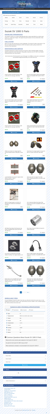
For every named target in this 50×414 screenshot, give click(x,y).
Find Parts (25, 365)
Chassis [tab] (31, 310)
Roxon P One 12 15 (8, 404)
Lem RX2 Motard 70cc (8, 399)
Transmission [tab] (15, 310)
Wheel (41, 24)
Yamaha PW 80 (7, 389)
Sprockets (20, 24)
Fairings (6, 21)
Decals (34, 17)
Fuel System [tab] (24, 310)
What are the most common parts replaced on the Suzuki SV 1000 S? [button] (21, 340)
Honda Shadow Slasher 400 (9, 388)
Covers (27, 17)
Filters (13, 21)
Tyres (34, 24)
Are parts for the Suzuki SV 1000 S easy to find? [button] (17, 342)
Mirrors (34, 21)
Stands (27, 24)
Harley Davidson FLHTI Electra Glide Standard (13, 400)
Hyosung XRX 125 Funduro (9, 406)
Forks (20, 21)
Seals (41, 21)
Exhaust (41, 17)
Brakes (13, 17)
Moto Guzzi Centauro (8, 395)
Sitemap (33, 410)
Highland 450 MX (7, 398)
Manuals (27, 21)
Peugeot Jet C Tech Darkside (10, 390)
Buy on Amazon (36, 81)
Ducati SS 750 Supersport (9, 393)
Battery (6, 17)
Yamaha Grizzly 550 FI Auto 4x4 (10, 397)
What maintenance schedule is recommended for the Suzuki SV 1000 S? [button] (22, 345)
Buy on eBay (14, 81)
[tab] (25, 340)
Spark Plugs (13, 24)
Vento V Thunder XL (8, 394)
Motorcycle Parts (25, 410)
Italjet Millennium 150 (8, 392)
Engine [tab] (8, 310)
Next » (28, 292)
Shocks (6, 24)
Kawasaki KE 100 (7, 402)
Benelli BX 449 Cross (8, 403)
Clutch (20, 17)
